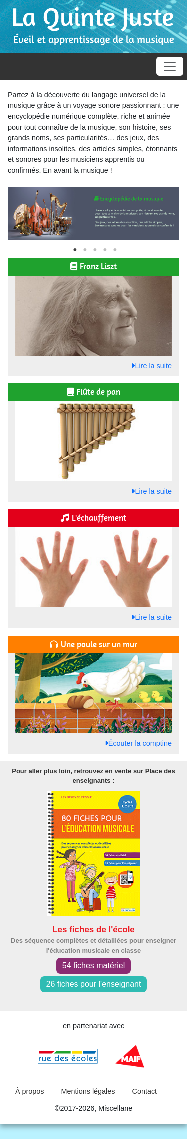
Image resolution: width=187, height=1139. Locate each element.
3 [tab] (95, 250)
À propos (29, 1091)
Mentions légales (88, 1091)
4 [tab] (105, 250)
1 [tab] (75, 250)
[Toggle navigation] (169, 66)
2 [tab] (85, 250)
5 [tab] (115, 250)
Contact (144, 1091)
